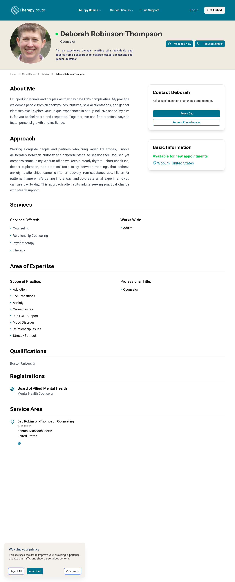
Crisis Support (149, 10)
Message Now (179, 43)
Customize (72, 571)
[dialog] (44, 560)
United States (28, 74)
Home (13, 74)
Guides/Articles (122, 10)
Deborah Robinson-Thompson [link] (70, 74)
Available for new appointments (180, 156)
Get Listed (214, 10)
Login (194, 10)
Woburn (163, 163)
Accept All (35, 571)
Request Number (210, 43)
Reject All (16, 571)
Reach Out (186, 113)
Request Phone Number (187, 122)
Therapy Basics (89, 10)
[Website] (19, 443)
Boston (22, 431)
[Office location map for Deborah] (117, 486)
